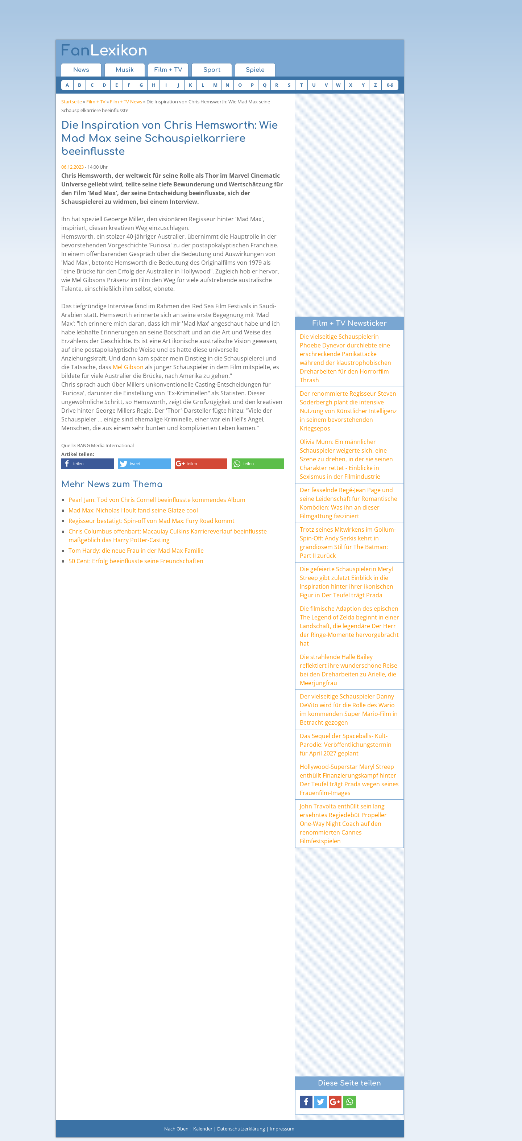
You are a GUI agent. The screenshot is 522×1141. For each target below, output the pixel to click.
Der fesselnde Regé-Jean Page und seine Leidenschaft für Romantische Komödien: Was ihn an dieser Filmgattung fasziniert (348, 503)
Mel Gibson (128, 367)
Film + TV (168, 70)
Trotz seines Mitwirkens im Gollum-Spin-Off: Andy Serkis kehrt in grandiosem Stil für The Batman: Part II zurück (348, 543)
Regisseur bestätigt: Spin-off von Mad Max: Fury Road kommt (152, 521)
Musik (125, 70)
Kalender (202, 1128)
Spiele (255, 70)
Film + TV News (126, 101)
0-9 (390, 85)
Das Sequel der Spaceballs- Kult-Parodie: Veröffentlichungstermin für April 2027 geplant (346, 744)
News (81, 70)
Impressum (282, 1128)
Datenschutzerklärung (241, 1128)
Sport (211, 70)
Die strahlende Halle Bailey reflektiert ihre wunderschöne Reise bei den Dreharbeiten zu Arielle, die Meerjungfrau (348, 670)
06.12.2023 (72, 167)
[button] (87, 463)
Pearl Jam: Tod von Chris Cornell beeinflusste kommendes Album (157, 500)
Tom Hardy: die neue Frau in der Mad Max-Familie (136, 551)
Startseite (71, 101)
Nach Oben (176, 1128)
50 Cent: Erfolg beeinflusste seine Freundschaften (136, 561)
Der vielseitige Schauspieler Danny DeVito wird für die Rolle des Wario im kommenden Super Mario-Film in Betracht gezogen (349, 709)
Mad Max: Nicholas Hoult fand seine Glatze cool (133, 510)
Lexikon (104, 51)
